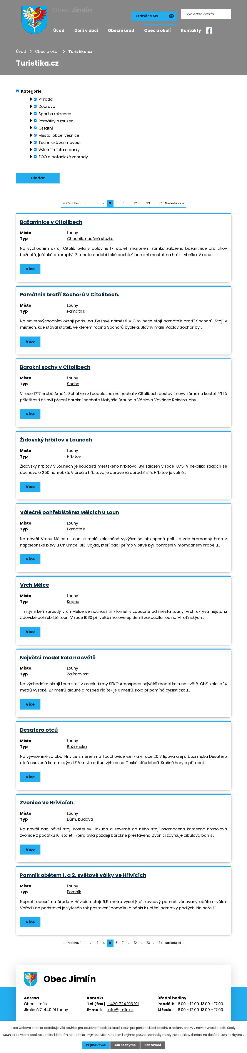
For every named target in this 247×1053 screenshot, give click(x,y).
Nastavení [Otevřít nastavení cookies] (154, 1045)
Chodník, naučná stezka (90, 237)
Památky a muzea (55, 118)
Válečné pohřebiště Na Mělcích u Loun (69, 511)
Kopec (73, 601)
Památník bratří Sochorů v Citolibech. (69, 293)
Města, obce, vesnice (58, 132)
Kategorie (31, 88)
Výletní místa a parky (59, 147)
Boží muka (77, 746)
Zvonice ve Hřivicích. (47, 802)
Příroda (45, 97)
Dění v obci (86, 30)
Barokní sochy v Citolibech (55, 365)
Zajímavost (78, 673)
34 (161, 201)
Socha (73, 382)
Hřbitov (74, 455)
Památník (76, 309)
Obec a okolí (47, 49)
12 (135, 201)
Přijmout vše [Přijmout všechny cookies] (94, 1045)
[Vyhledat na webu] (206, 12)
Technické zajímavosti (60, 140)
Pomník (74, 892)
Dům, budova (80, 819)
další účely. (227, 1027)
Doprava (46, 104)
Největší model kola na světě (57, 657)
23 (148, 201)
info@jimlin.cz (120, 1010)
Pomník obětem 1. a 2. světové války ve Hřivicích (83, 875)
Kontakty (191, 30)
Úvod (21, 49)
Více (30, 267)
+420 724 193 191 (123, 1004)
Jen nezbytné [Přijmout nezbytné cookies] (125, 1045)
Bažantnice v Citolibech (51, 220)
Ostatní (45, 125)
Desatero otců (39, 729)
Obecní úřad (121, 30)
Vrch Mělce (34, 584)
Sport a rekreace (54, 111)
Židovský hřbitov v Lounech (56, 438)
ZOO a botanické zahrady (63, 154)
